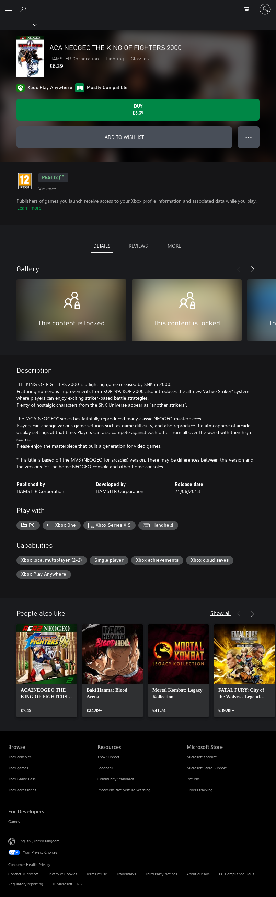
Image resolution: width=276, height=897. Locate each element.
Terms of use (97, 874)
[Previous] (239, 269)
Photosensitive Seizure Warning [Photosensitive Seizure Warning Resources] (123, 790)
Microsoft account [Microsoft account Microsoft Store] (202, 757)
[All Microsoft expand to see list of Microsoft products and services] (8, 9)
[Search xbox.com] (24, 8)
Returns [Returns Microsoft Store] (193, 779)
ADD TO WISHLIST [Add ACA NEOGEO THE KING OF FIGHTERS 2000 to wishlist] (124, 137)
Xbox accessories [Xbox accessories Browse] (22, 790)
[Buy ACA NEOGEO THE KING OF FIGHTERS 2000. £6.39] (138, 110)
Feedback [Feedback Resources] (105, 768)
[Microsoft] (138, 5)
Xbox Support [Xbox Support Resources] (108, 757)
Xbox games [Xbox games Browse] (18, 768)
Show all (220, 613)
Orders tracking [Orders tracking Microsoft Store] (199, 790)
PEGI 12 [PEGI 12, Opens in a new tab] (53, 177)
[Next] (253, 269)
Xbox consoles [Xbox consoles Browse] (20, 757)
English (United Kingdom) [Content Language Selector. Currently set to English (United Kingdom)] (39, 841)
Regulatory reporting (25, 884)
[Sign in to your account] (265, 9)
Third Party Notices (161, 874)
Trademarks (126, 874)
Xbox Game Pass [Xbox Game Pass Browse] (22, 779)
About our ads (198, 874)
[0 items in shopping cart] (248, 9)
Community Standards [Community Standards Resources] (115, 779)
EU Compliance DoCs (236, 874)
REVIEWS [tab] (138, 245)
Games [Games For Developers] (14, 821)
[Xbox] (18, 24)
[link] (46, 670)
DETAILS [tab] (101, 245)
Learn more (29, 207)
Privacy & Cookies (62, 874)
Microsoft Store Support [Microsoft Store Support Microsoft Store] (207, 768)
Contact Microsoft (23, 874)
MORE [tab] (174, 245)
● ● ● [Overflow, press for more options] (248, 137)
